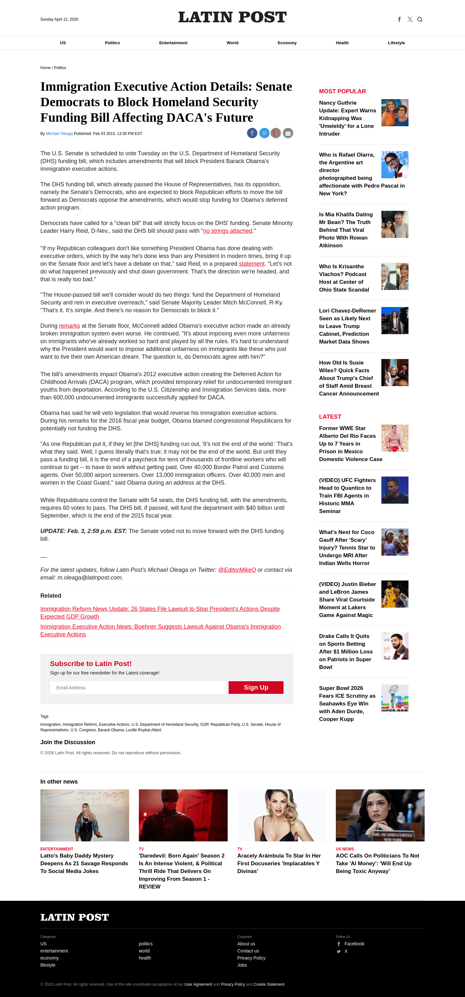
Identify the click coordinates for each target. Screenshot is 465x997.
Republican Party (225, 724)
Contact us (248, 950)
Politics (112, 42)
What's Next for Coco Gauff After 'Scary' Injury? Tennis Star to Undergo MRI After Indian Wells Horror (347, 547)
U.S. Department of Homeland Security (164, 724)
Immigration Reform (80, 724)
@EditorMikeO (237, 570)
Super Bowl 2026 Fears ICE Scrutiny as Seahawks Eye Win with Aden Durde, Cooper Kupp (347, 703)
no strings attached (227, 231)
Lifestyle (396, 42)
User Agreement (198, 984)
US (63, 42)
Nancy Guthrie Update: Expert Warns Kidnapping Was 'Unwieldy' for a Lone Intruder (347, 118)
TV (141, 849)
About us (246, 943)
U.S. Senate (252, 724)
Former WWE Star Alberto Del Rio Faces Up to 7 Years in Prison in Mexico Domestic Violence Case (350, 443)
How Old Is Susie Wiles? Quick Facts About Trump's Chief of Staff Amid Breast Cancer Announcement (349, 378)
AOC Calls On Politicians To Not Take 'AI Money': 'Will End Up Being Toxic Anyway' (377, 863)
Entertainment (173, 42)
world (144, 950)
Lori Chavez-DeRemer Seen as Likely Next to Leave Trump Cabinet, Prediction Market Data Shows (347, 326)
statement (251, 264)
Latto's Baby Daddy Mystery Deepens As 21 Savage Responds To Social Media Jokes (84, 863)
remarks (69, 326)
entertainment (54, 950)
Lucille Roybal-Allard (143, 730)
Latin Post (233, 17)
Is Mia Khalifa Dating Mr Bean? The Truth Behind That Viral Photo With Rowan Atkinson (346, 230)
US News (345, 849)
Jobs (242, 965)
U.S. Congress (83, 730)
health (145, 958)
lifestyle (48, 965)
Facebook (354, 943)
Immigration (50, 724)
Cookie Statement (269, 984)
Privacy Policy (251, 958)
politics (146, 943)
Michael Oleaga (60, 133)
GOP (204, 724)
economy (49, 958)
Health (342, 42)
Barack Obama (111, 730)
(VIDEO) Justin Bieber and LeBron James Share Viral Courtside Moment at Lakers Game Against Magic (347, 599)
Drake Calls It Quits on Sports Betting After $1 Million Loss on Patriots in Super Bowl (346, 651)
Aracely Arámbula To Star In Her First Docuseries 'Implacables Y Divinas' (279, 863)
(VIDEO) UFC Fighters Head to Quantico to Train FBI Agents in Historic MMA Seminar (347, 495)
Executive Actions (114, 724)
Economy (287, 42)
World (233, 42)
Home (45, 68)
